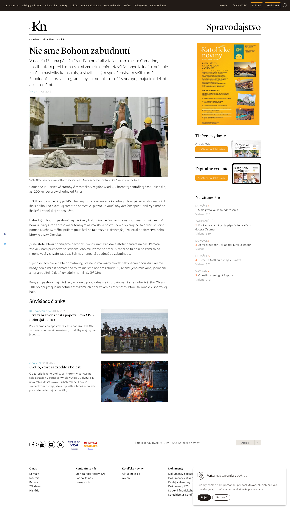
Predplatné (273, 5)
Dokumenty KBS (178, 486)
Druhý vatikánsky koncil (183, 482)
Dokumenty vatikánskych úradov (189, 478)
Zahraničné (204, 221)
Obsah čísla (202, 144)
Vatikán (201, 271)
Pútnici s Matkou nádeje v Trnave (219, 260)
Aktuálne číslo (131, 473)
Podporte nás (84, 478)
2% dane (35, 486)
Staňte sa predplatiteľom (211, 149)
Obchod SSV (239, 5)
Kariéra (33, 482)
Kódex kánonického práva (185, 490)
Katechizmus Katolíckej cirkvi (187, 494)
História (34, 490)
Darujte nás (83, 482)
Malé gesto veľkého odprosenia (218, 209)
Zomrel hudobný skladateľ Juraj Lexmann (225, 244)
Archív (245, 442)
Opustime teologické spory (215, 275)
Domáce (201, 205)
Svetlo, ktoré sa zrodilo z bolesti (55, 367)
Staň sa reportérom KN (90, 473)
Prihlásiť (256, 5)
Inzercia (223, 5)
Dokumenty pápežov (181, 473)
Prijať (204, 497)
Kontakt (34, 473)
